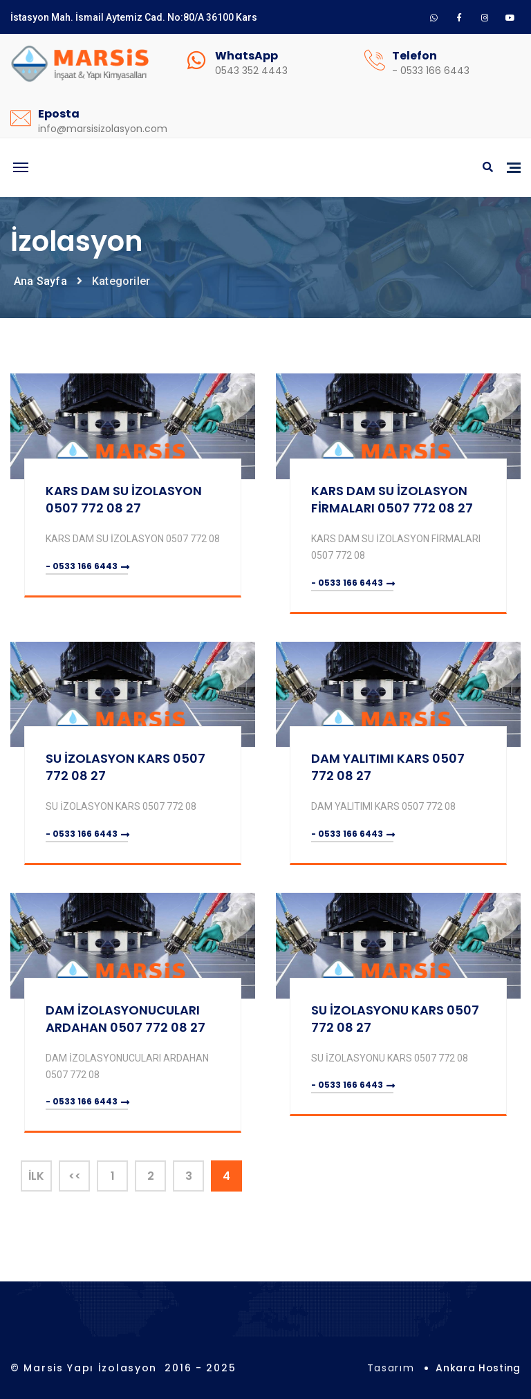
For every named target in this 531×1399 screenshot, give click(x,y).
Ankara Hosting (478, 1368)
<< (74, 1176)
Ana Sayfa (40, 281)
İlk (36, 1176)
